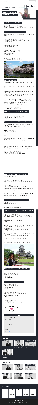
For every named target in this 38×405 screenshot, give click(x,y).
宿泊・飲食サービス (12, 394)
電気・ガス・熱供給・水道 (32, 389)
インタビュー (5, 3)
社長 (5, 389)
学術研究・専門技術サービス (5, 394)
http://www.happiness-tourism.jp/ (15, 331)
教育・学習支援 (26, 394)
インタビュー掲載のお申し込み (17, 402)
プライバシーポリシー (25, 402)
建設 (19, 389)
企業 (12, 389)
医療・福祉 (32, 394)
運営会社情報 (11, 402)
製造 (25, 389)
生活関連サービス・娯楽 (19, 394)
